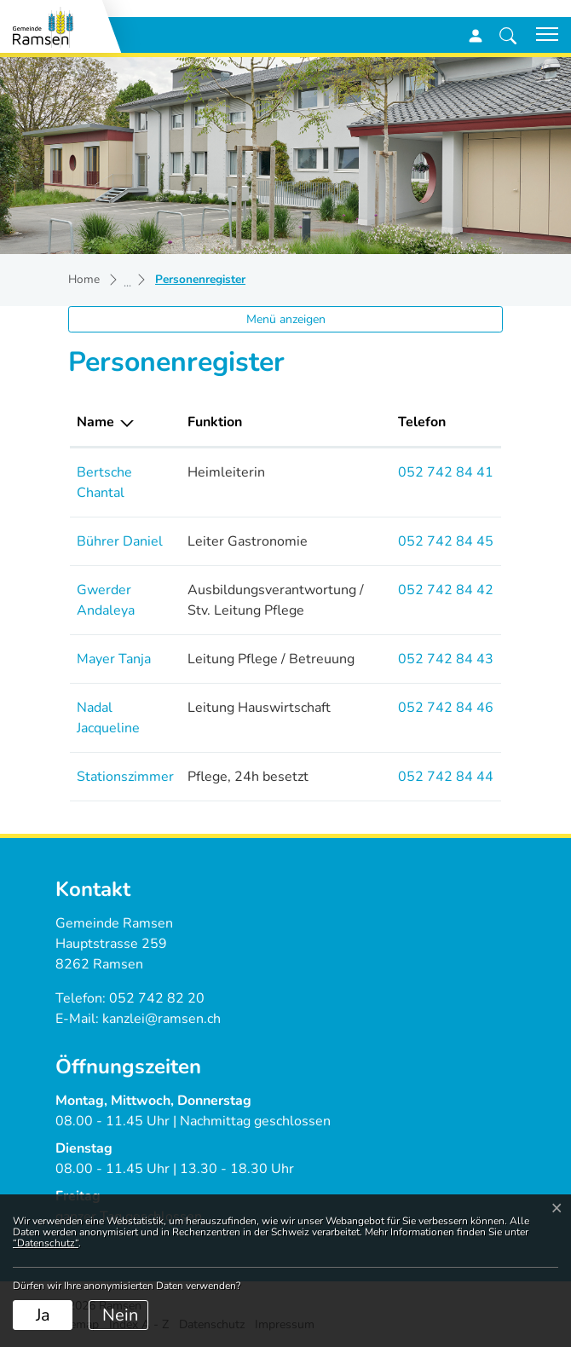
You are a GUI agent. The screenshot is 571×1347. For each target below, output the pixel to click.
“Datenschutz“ (45, 1243)
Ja (43, 1315)
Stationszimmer (125, 776)
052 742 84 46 (445, 707)
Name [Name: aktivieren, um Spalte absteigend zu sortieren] (95, 422)
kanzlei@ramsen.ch (161, 1018)
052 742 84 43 (445, 659)
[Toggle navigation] (541, 34)
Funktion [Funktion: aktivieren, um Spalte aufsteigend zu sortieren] (214, 422)
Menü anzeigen (286, 319)
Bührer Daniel (120, 541)
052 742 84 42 (445, 590)
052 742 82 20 (157, 998)
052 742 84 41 (445, 472)
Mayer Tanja (114, 659)
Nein (120, 1315)
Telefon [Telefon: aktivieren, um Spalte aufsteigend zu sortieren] (422, 422)
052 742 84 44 (445, 776)
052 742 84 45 (445, 541)
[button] (508, 35)
